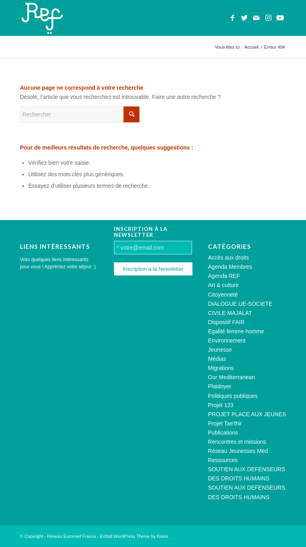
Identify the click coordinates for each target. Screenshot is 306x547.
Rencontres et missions (237, 442)
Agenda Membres (230, 267)
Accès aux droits (228, 257)
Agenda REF (224, 276)
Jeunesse (220, 349)
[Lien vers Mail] (256, 18)
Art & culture (223, 285)
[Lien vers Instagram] (268, 18)
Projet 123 (220, 405)
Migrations (221, 368)
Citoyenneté (223, 294)
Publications (223, 432)
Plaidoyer (219, 386)
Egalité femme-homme (236, 331)
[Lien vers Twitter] (244, 18)
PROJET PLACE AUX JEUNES (247, 414)
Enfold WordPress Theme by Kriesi (134, 536)
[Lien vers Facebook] (232, 18)
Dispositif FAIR (226, 322)
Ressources (222, 460)
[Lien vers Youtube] (280, 18)
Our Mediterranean (231, 377)
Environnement (226, 340)
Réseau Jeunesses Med (238, 451)
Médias (217, 359)
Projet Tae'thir (225, 423)
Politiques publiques (233, 396)
